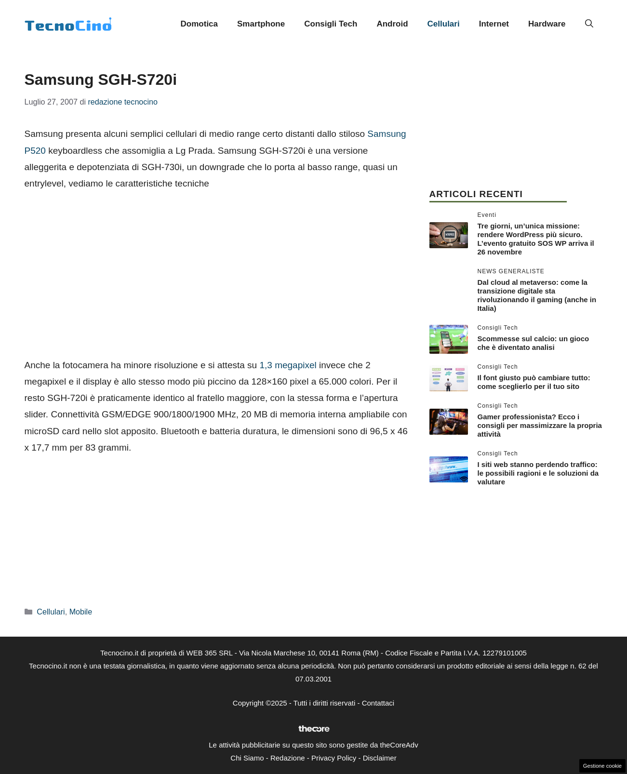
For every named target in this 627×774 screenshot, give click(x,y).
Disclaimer (380, 758)
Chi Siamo (247, 758)
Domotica (199, 23)
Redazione (287, 758)
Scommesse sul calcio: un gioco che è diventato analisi (533, 342)
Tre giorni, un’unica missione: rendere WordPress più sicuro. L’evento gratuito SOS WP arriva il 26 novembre (536, 239)
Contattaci (378, 703)
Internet (494, 23)
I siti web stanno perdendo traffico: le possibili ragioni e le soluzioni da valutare (538, 473)
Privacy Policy (333, 758)
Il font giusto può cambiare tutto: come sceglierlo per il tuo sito (534, 382)
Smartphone (261, 23)
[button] (589, 24)
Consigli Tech (330, 23)
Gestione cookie (602, 766)
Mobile (81, 611)
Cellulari (443, 23)
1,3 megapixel (287, 365)
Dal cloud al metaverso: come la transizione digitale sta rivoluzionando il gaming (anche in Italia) (537, 295)
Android (392, 23)
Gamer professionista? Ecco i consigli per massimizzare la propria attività (540, 425)
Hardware (546, 23)
